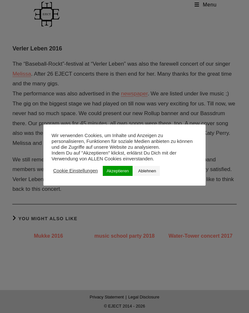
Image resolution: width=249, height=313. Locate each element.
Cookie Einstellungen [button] (75, 170)
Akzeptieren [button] (118, 170)
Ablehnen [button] (147, 170)
